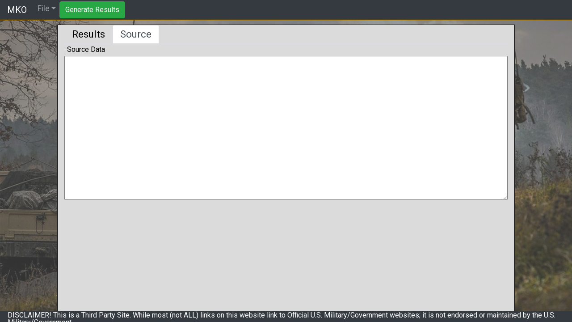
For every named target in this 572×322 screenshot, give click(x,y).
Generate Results (92, 9)
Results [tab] (88, 34)
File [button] (44, 8)
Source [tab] (135, 34)
